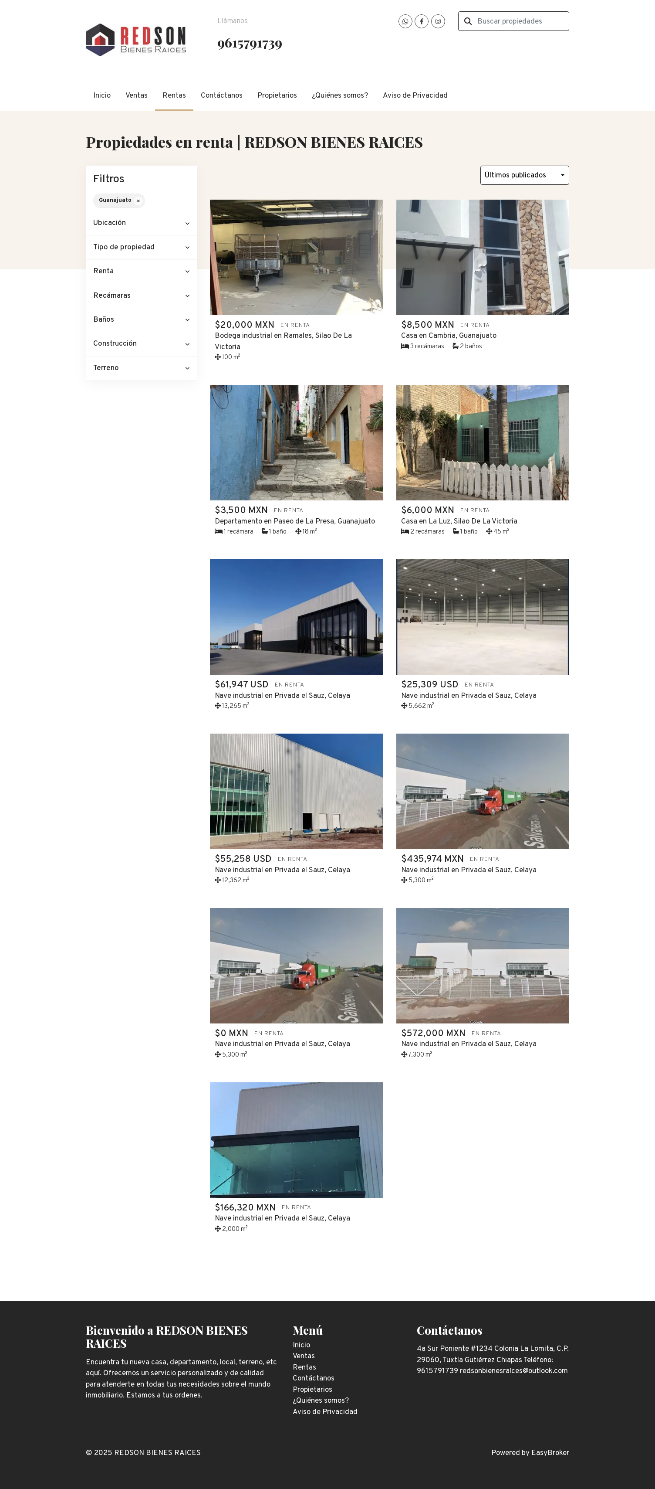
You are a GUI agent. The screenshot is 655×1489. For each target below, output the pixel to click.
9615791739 (249, 42)
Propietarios (277, 96)
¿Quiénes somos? (340, 96)
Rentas (174, 96)
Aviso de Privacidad (415, 96)
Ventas (136, 96)
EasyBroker (550, 1453)
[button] (141, 223)
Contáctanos (222, 96)
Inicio (102, 96)
